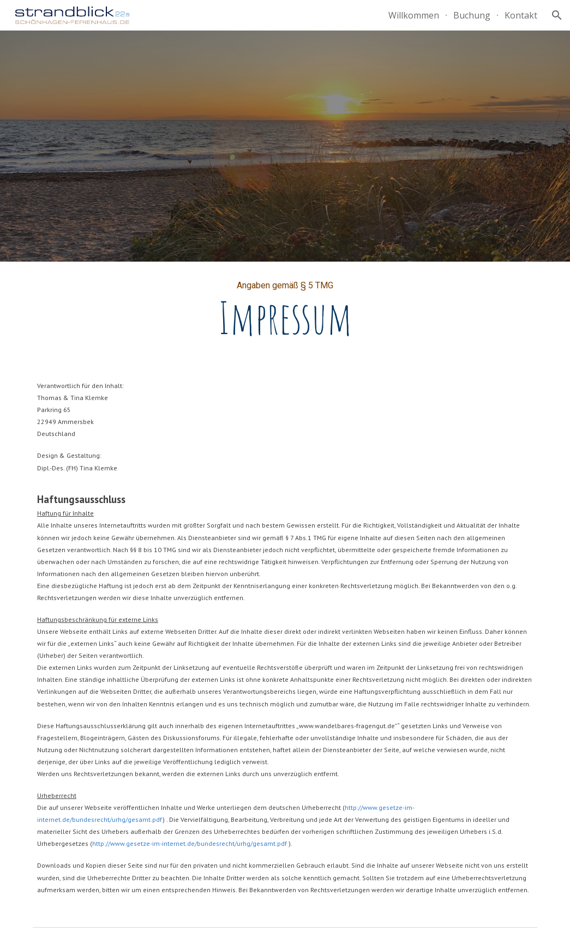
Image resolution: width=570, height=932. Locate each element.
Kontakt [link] (521, 15)
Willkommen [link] (413, 15)
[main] (285, 311)
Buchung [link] (471, 15)
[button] (557, 15)
